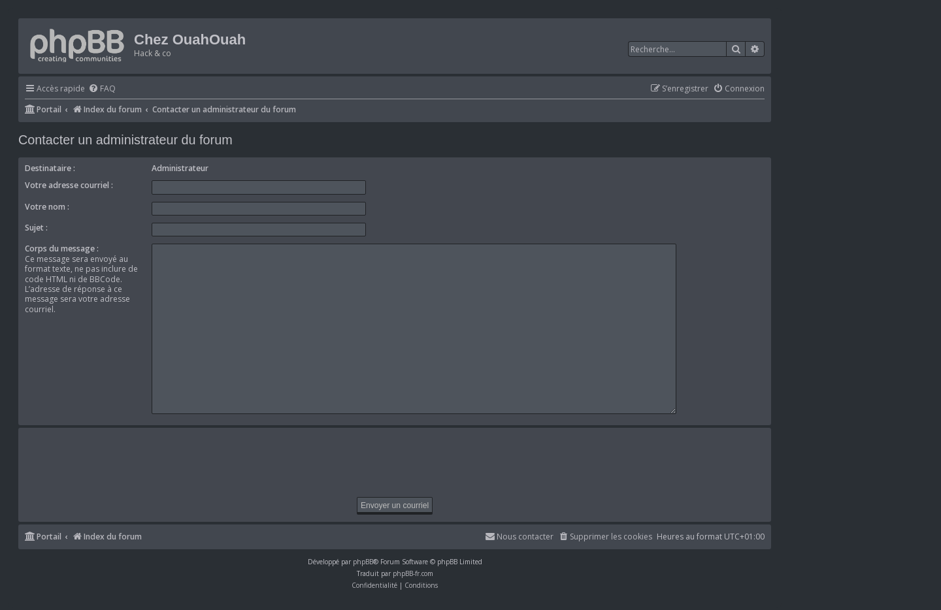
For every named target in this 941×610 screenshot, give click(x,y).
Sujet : (36, 227)
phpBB (363, 555)
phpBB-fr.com (413, 567)
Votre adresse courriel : (69, 185)
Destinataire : (50, 168)
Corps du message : (62, 248)
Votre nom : (47, 206)
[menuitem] (102, 89)
